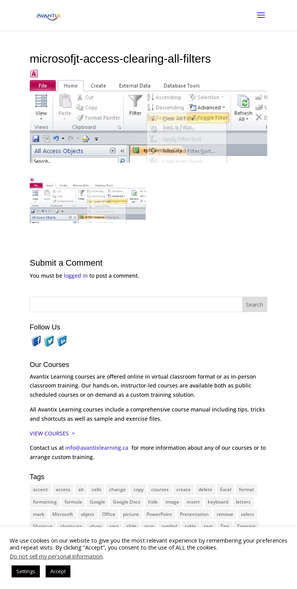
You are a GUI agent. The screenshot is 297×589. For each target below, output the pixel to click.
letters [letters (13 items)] (243, 502)
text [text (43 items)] (208, 526)
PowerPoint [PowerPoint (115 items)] (159, 514)
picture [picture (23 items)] (131, 514)
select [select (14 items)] (247, 514)
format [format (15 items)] (246, 489)
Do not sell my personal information (56, 556)
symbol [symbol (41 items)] (169, 526)
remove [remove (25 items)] (225, 514)
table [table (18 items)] (190, 526)
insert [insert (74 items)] (193, 502)
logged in (76, 275)
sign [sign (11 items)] (114, 526)
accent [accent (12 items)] (40, 489)
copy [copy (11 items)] (138, 489)
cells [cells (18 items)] (96, 489)
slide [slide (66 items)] (131, 526)
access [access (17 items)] (63, 489)
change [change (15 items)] (117, 489)
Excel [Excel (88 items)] (225, 489)
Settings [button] (25, 571)
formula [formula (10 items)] (73, 502)
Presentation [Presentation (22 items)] (194, 514)
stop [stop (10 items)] (149, 526)
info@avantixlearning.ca (97, 447)
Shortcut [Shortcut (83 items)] (43, 526)
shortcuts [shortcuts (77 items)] (71, 526)
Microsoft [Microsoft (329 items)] (62, 514)
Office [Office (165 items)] (108, 514)
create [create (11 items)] (183, 489)
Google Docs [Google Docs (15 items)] (126, 502)
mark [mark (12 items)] (38, 514)
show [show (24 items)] (96, 526)
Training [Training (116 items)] (246, 526)
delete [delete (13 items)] (205, 489)
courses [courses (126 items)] (160, 489)
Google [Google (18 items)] (97, 502)
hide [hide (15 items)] (153, 502)
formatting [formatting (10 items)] (45, 502)
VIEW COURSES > (52, 433)
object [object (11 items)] (87, 514)
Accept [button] (58, 571)
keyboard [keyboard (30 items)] (218, 502)
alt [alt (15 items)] (81, 489)
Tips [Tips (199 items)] (224, 526)
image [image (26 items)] (172, 502)
